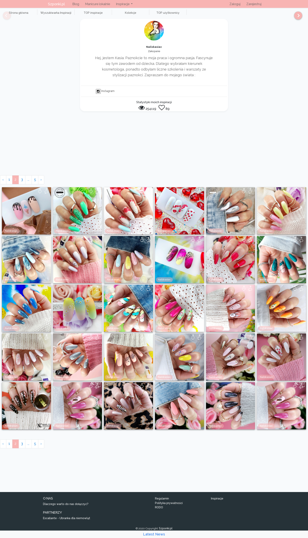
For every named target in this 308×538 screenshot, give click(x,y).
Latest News (154, 534)
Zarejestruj (253, 4)
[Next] (296, 17)
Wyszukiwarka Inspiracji (47, 15)
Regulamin (162, 503)
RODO (159, 511)
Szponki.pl (56, 4)
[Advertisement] (154, 150)
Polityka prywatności (169, 507)
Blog (75, 4)
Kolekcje (110, 15)
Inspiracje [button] (123, 4)
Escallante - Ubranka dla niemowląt (66, 522)
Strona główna (15, 15)
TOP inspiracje (78, 15)
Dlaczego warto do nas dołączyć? (65, 508)
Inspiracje (217, 503)
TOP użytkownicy (141, 15)
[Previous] (4, 17)
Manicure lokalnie (97, 4)
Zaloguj (234, 4)
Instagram (105, 95)
